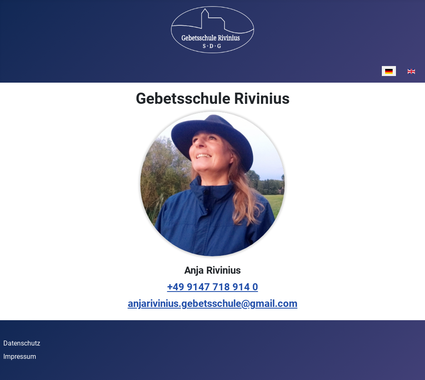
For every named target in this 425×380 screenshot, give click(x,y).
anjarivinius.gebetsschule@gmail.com (213, 303)
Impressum (19, 356)
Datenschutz (21, 343)
